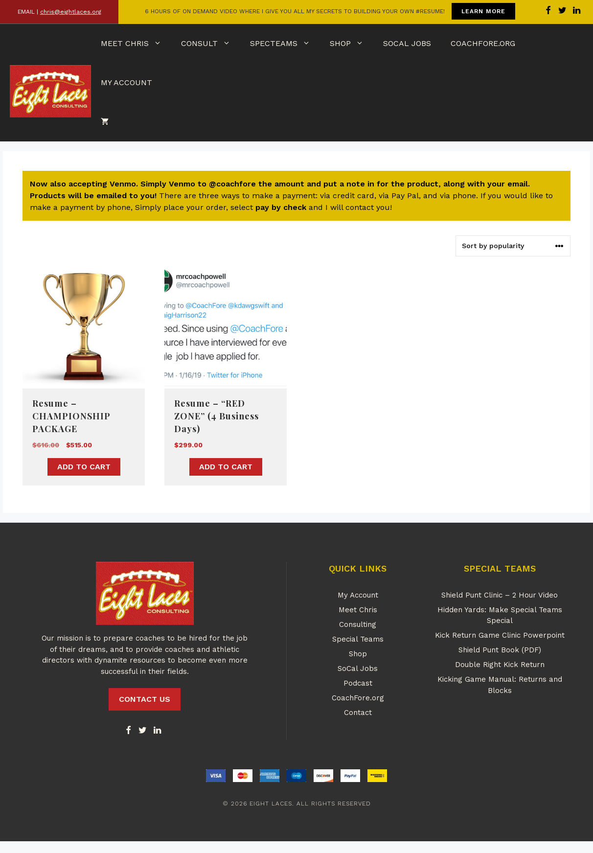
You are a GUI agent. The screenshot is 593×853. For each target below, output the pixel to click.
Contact (358, 712)
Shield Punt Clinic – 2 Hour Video (499, 595)
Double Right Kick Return (500, 664)
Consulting (357, 624)
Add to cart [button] (84, 466)
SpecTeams (285, 43)
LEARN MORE (483, 11)
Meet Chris (136, 43)
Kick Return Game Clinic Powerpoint (500, 635)
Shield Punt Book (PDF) (499, 650)
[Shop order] (513, 245)
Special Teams (358, 639)
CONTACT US (144, 699)
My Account (126, 82)
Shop (351, 43)
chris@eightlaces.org (70, 11)
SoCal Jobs (407, 43)
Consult (210, 43)
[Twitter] (142, 731)
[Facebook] (128, 731)
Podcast (357, 683)
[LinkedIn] (157, 731)
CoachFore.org (483, 43)
